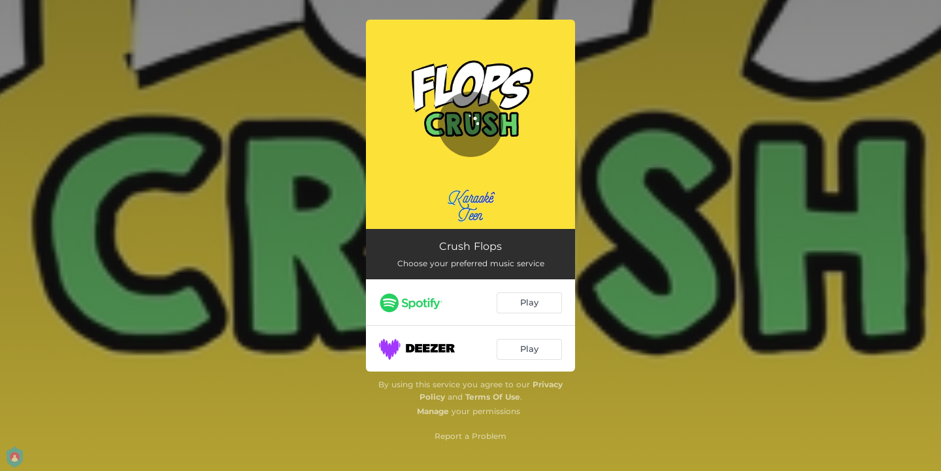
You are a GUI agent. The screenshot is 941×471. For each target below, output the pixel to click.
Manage (433, 411)
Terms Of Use (492, 397)
